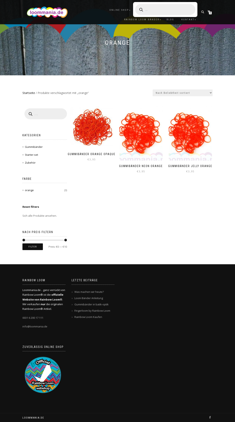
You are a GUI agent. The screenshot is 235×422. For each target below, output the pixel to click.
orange (29, 190)
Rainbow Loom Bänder (141, 19)
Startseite (28, 93)
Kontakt (187, 19)
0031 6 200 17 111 (32, 318)
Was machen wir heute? (89, 292)
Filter (33, 246)
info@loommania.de (34, 326)
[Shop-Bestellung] (183, 93)
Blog (170, 19)
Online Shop (119, 10)
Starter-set (31, 155)
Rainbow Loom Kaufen (88, 317)
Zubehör (30, 162)
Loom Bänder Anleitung (88, 298)
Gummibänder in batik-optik (91, 304)
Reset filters (30, 207)
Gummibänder (34, 147)
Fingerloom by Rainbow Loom (92, 310)
